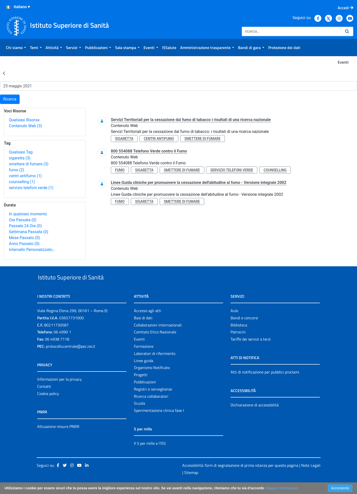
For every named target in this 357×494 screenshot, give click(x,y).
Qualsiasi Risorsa (24, 120)
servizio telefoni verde (31, 187)
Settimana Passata (28, 231)
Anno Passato (24, 243)
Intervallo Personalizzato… (32, 249)
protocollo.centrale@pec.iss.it (70, 358)
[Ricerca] (291, 31)
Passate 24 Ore (25, 225)
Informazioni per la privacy (59, 391)
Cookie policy (48, 405)
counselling (22, 181)
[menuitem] (16, 47)
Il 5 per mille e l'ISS (150, 455)
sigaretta (19, 158)
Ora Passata (22, 220)
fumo (16, 170)
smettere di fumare (28, 164)
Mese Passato (24, 237)
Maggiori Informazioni (281, 488)
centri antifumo (25, 175)
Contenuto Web (25, 126)
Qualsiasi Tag (20, 152)
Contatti (44, 398)
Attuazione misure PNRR (58, 438)
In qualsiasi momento (28, 214)
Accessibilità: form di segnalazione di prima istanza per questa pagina (240, 477)
